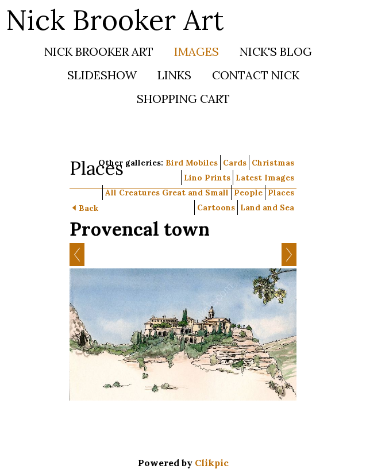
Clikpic (212, 462)
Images (196, 51)
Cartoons (216, 207)
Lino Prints (207, 177)
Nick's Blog (276, 51)
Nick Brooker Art (115, 19)
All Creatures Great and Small (167, 192)
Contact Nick (255, 75)
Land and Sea (267, 207)
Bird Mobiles (191, 162)
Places (281, 192)
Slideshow (102, 75)
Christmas (273, 162)
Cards (234, 162)
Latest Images (265, 177)
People (248, 192)
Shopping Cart (183, 98)
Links (174, 75)
